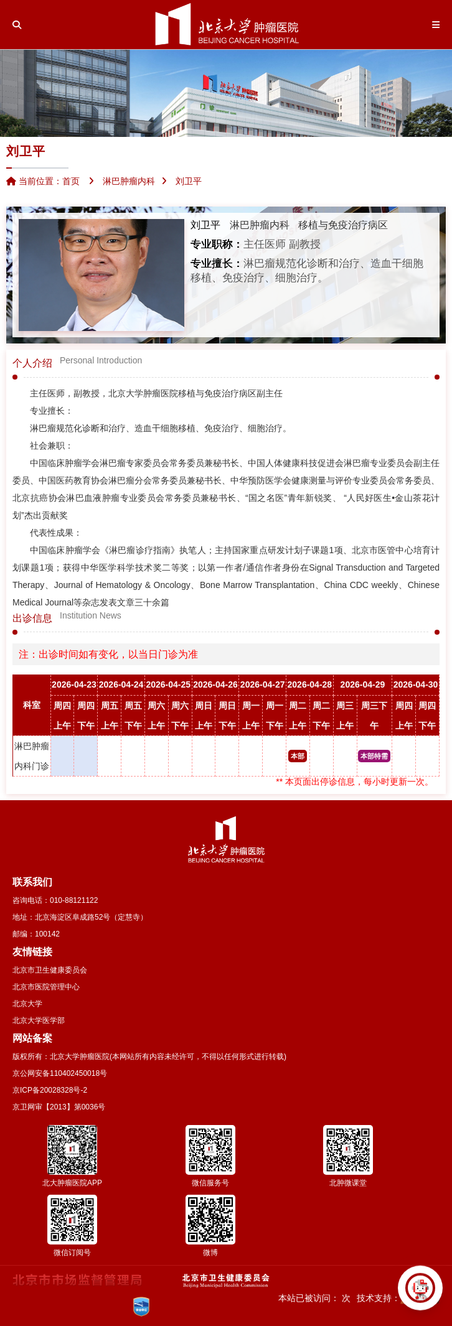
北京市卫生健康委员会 (49, 970)
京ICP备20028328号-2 (49, 1090)
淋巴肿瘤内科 (260, 225)
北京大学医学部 (38, 1020)
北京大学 (27, 1003)
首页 (71, 181)
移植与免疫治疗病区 (343, 225)
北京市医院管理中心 (46, 987)
